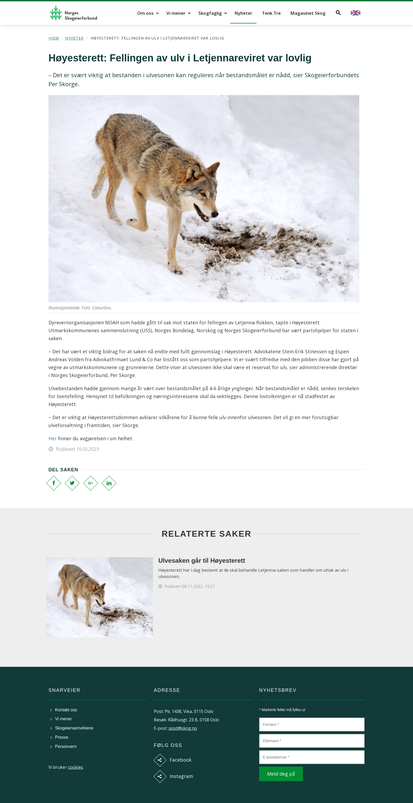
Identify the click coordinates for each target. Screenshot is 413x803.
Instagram (181, 776)
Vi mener (175, 13)
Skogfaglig (210, 13)
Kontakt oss (66, 710)
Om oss (145, 13)
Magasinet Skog (308, 13)
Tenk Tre (271, 13)
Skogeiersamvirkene (74, 728)
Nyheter (243, 13)
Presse (61, 737)
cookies (75, 767)
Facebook (180, 760)
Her (52, 438)
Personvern (66, 746)
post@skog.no (183, 728)
